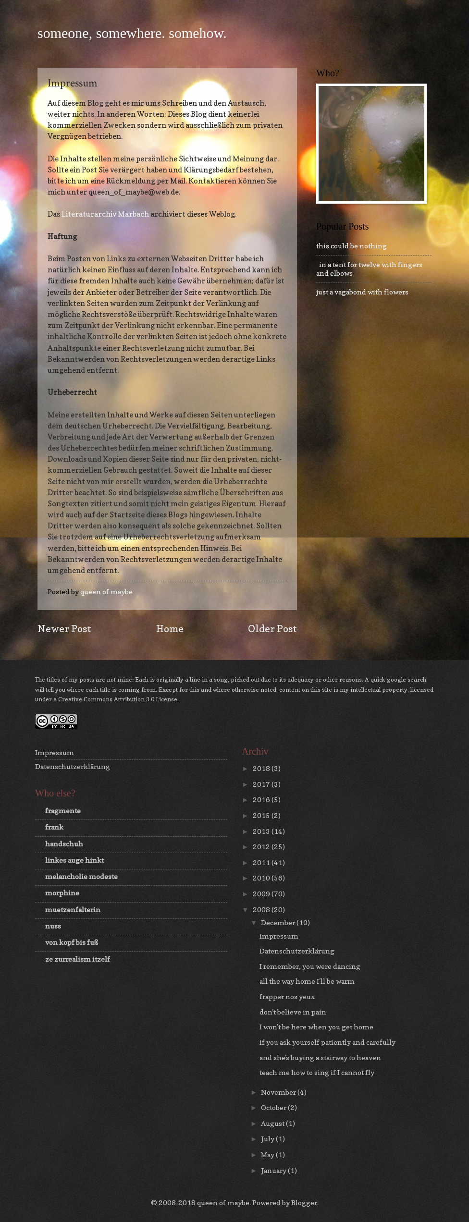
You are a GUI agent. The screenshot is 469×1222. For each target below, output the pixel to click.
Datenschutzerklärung (72, 766)
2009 (262, 894)
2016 (262, 799)
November (279, 1092)
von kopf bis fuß (71, 942)
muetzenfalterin (72, 909)
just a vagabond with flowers (362, 292)
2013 (262, 831)
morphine (62, 893)
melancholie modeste (81, 876)
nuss (53, 926)
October (274, 1107)
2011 (262, 862)
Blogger (304, 1202)
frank (54, 827)
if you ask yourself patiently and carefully (327, 1042)
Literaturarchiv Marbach (105, 214)
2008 (262, 909)
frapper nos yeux (287, 996)
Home (170, 629)
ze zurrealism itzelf (77, 959)
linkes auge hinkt (74, 860)
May (268, 1154)
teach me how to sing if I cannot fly (316, 1072)
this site (321, 689)
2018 (262, 768)
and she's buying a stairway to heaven (320, 1057)
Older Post (272, 629)
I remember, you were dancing (309, 966)
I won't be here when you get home (316, 1027)
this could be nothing (351, 246)
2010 (262, 878)
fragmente (63, 811)
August (273, 1123)
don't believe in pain (292, 1012)
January (274, 1170)
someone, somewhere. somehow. (132, 33)
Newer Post (64, 629)
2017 (262, 784)
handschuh (64, 844)
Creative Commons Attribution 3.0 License (117, 699)
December (278, 922)
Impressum (54, 752)
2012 (262, 847)
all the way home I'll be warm (307, 981)
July (268, 1139)
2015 (262, 815)
